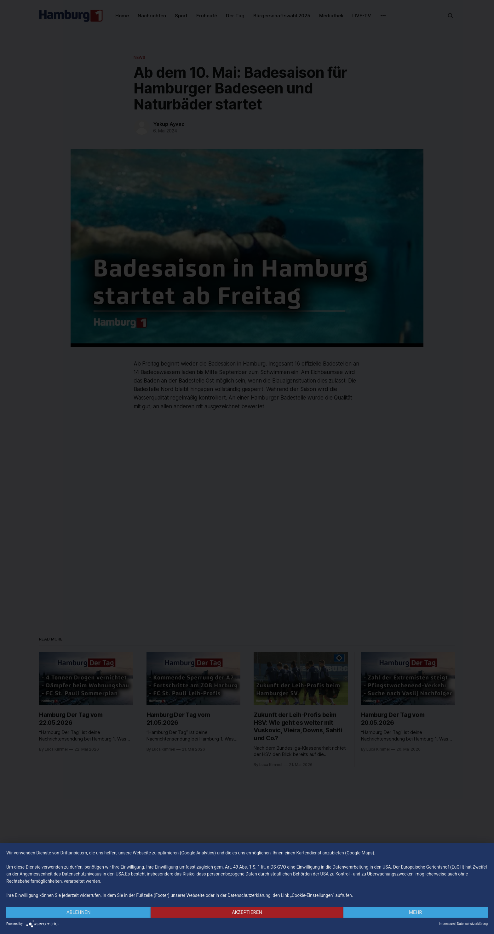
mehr (415, 912)
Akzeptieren (247, 912)
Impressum (447, 924)
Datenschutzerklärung (472, 924)
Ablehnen (78, 912)
